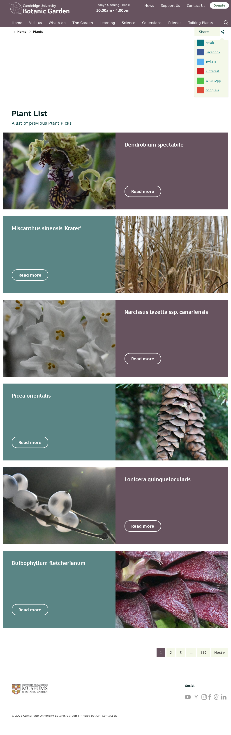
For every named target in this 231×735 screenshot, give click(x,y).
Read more (142, 191)
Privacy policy (89, 716)
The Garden (82, 22)
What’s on (57, 22)
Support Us (170, 5)
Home (17, 22)
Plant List (29, 113)
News (149, 5)
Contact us (109, 716)
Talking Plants (200, 22)
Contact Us (196, 5)
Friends (174, 22)
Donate (219, 5)
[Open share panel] (207, 31)
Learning (107, 22)
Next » (219, 652)
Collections (152, 22)
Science (128, 22)
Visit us (35, 22)
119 (203, 652)
